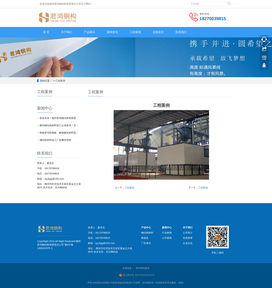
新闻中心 (167, 227)
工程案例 (135, 32)
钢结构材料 (147, 232)
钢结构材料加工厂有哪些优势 (55, 140)
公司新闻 (167, 238)
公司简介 (188, 232)
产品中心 (146, 227)
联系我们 (181, 32)
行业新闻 (167, 232)
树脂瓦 (144, 238)
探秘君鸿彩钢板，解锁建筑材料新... (59, 132)
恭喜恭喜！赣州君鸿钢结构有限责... (59, 118)
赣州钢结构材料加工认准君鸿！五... (59, 125)
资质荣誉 (188, 238)
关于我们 (66, 32)
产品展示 (89, 32)
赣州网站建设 (143, 268)
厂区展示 (146, 243)
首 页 (46, 32)
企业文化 (188, 243)
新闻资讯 (112, 32)
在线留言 (158, 32)
